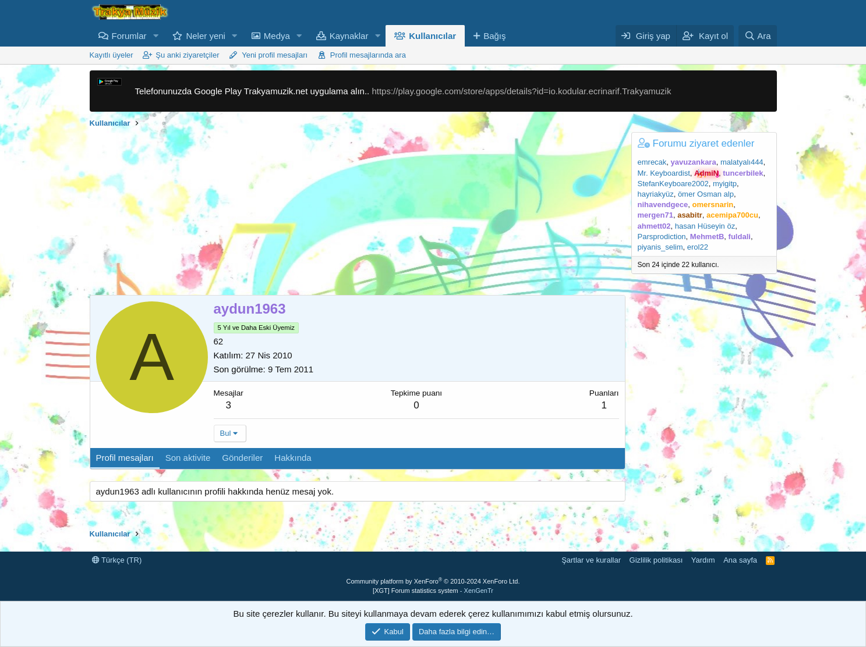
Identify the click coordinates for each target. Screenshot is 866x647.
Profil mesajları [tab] (125, 458)
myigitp (725, 183)
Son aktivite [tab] (188, 458)
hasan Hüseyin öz (705, 226)
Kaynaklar (349, 36)
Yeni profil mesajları (274, 55)
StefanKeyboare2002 (673, 183)
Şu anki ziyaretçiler (187, 55)
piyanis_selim (660, 247)
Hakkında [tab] (292, 458)
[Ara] (757, 36)
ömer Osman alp (706, 194)
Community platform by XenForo (433, 581)
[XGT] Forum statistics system (433, 590)
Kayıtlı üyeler (111, 55)
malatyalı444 (742, 162)
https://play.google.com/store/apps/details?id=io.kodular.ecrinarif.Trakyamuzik (521, 91)
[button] (155, 36)
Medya (277, 36)
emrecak (652, 162)
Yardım (703, 560)
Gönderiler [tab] (242, 458)
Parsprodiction (662, 236)
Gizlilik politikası (656, 560)
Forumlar (129, 36)
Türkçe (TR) (117, 560)
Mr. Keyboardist (664, 173)
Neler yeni (205, 36)
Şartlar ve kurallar (591, 560)
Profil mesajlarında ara (368, 55)
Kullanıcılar (432, 36)
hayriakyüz (656, 194)
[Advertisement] (357, 213)
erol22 (697, 247)
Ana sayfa (740, 560)
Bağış (494, 36)
